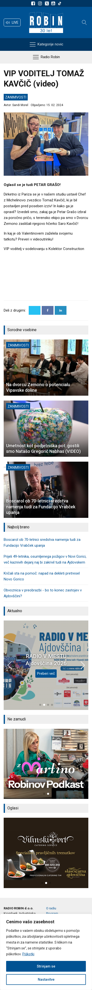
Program (52, 913)
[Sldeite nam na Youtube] (54, 3)
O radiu (51, 908)
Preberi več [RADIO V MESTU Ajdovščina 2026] (46, 673)
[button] (12, 22)
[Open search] (84, 22)
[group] (46, 764)
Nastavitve (46, 979)
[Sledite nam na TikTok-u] (59, 3)
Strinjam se (46, 966)
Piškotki (28, 954)
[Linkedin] (60, 310)
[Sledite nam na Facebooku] (34, 3)
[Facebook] (47, 310)
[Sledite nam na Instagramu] (41, 3)
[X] (34, 310)
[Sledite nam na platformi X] (47, 3)
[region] (46, 952)
